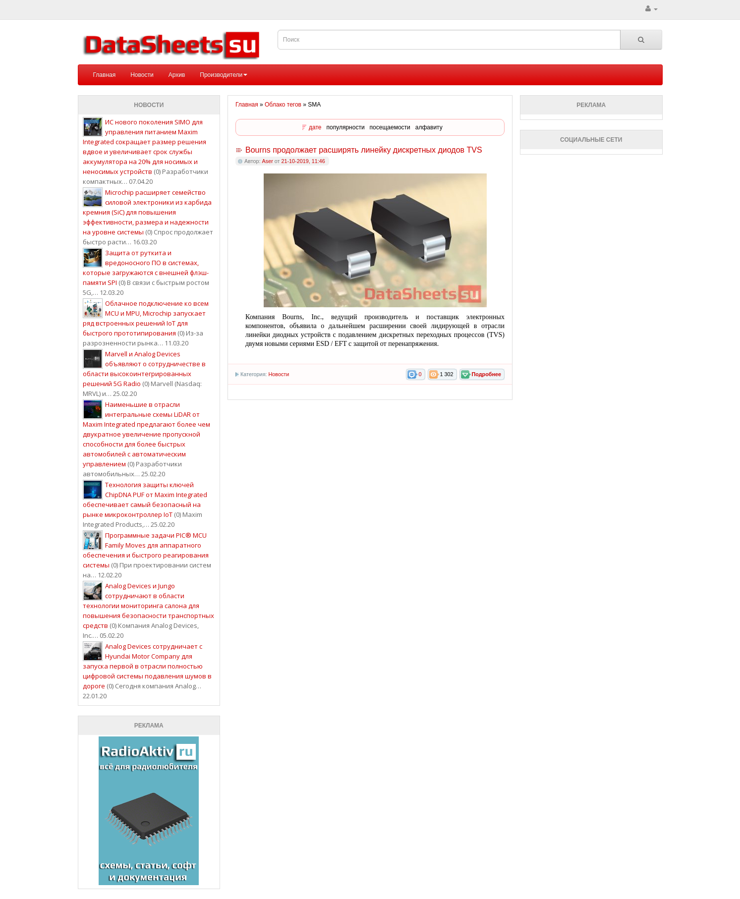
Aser (267, 161)
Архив (177, 74)
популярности (346, 127)
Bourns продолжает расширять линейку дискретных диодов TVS (363, 150)
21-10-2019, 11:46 (303, 161)
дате (315, 127)
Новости (141, 74)
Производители (223, 74)
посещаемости (390, 127)
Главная (104, 74)
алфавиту (429, 127)
